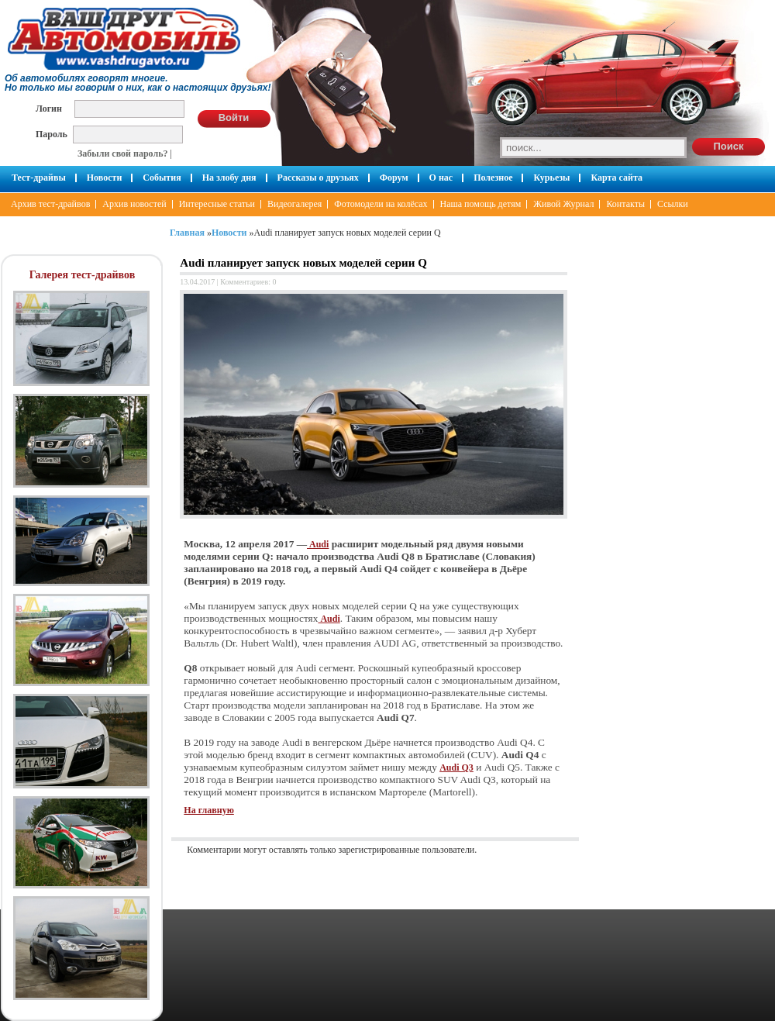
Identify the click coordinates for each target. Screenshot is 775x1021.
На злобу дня (229, 177)
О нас (441, 177)
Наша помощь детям (481, 203)
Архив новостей (134, 203)
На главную (208, 810)
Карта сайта (616, 177)
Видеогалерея (294, 203)
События (162, 177)
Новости (104, 177)
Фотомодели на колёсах (380, 203)
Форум (394, 177)
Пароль (51, 134)
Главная (187, 232)
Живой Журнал (563, 203)
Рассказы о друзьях (318, 177)
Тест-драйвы (39, 177)
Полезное (493, 177)
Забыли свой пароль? (123, 153)
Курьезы (551, 177)
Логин (49, 108)
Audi (318, 544)
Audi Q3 (456, 767)
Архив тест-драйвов (50, 203)
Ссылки (672, 203)
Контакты (625, 203)
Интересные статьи (217, 203)
